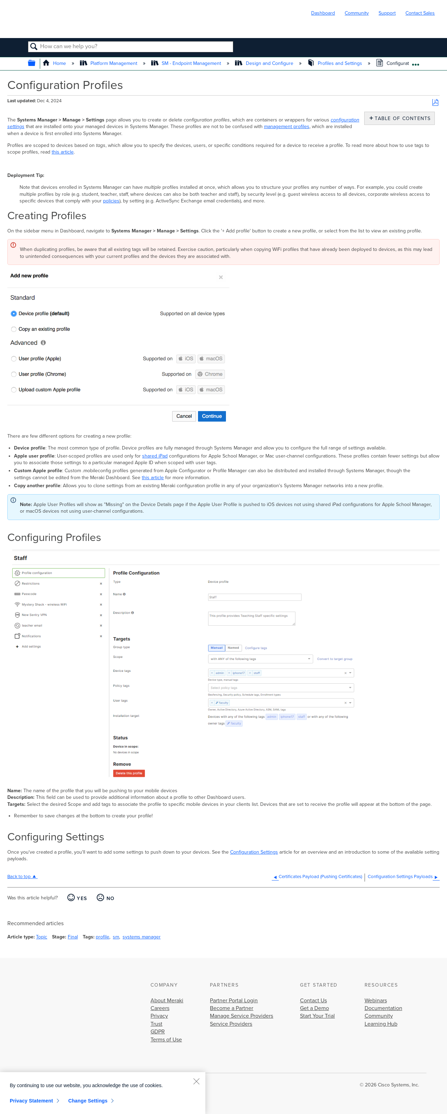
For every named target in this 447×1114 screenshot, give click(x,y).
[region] (102, 1093)
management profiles (286, 126)
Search (34, 47)
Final (73, 937)
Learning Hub (381, 1023)
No (111, 898)
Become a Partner (231, 1008)
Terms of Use (166, 1039)
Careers (160, 1008)
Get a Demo (314, 1008)
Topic (41, 937)
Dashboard (323, 13)
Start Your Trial (317, 1015)
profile (102, 937)
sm (116, 937)
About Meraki (167, 1000)
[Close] (196, 1081)
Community (357, 13)
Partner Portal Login (234, 1000)
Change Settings (88, 1101)
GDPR (158, 1031)
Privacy (159, 1015)
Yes (82, 898)
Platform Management (109, 63)
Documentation (383, 1008)
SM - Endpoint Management (186, 63)
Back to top (19, 876)
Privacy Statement (31, 1101)
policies (111, 201)
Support (387, 13)
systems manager (142, 937)
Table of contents (401, 118)
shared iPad (155, 456)
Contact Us (313, 1000)
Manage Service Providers (241, 1015)
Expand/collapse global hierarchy (36, 63)
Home (55, 63)
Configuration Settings (254, 852)
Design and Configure (264, 63)
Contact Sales (420, 13)
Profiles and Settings (335, 63)
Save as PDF (435, 102)
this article (63, 152)
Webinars (376, 1000)
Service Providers (231, 1023)
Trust (156, 1023)
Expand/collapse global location (415, 62)
